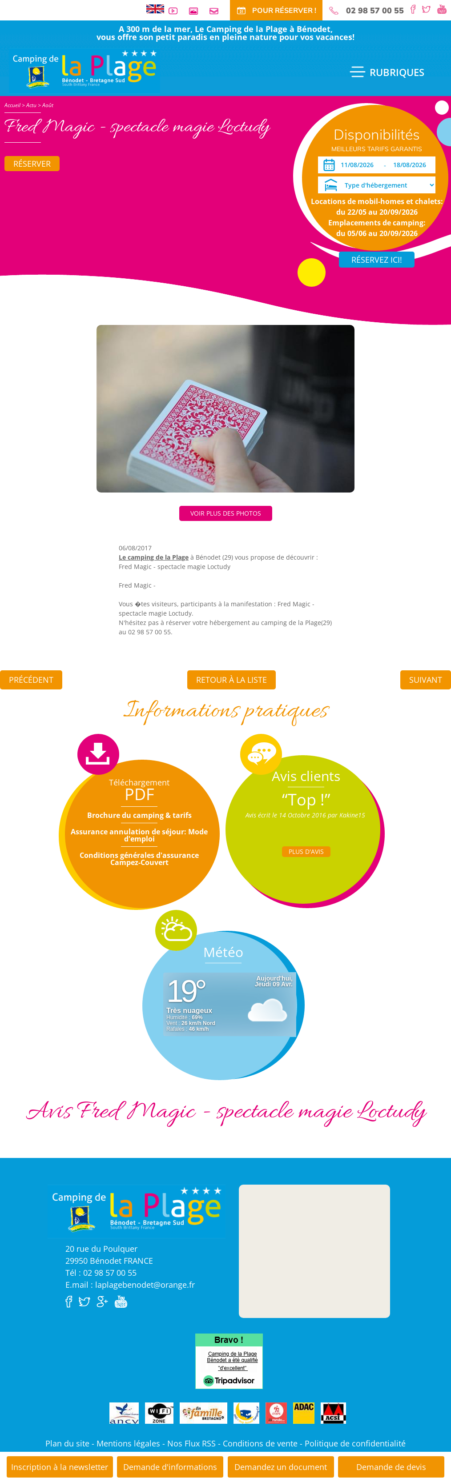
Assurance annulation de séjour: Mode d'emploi (139, 835)
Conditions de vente (260, 1443)
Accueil (12, 105)
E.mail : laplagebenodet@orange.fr (130, 1284)
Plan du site (67, 1443)
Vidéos (177, 11)
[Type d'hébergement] (376, 184)
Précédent (31, 679)
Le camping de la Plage (154, 557)
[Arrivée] (358, 164)
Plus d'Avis (306, 851)
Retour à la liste (231, 679)
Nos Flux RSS (191, 1443)
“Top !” (306, 799)
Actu (31, 105)
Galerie (197, 11)
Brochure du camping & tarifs (139, 815)
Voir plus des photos (225, 513)
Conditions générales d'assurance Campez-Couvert (139, 858)
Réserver (32, 163)
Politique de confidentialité (355, 1443)
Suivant (425, 679)
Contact (217, 11)
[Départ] (412, 164)
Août (47, 105)
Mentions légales (128, 1443)
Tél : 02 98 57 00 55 (101, 1272)
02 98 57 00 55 (375, 11)
